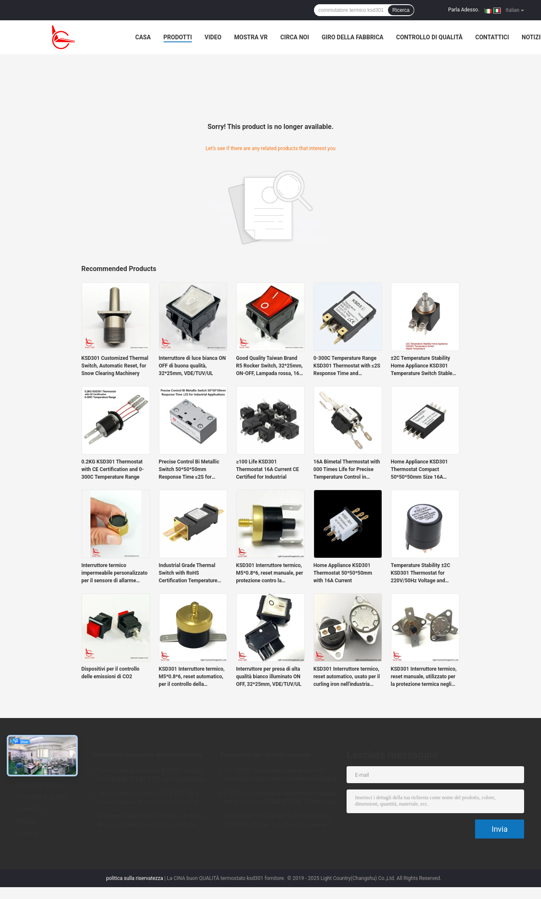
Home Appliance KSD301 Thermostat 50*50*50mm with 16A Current (343, 573)
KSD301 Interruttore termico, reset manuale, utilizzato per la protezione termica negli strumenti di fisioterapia (424, 677)
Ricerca (401, 10)
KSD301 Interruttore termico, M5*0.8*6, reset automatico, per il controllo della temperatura (192, 677)
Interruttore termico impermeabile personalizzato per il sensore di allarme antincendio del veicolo (115, 573)
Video (213, 37)
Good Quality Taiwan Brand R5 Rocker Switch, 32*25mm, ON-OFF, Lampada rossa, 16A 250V (269, 366)
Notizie (26, 821)
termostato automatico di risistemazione (147, 754)
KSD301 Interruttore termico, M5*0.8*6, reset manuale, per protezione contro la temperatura (269, 573)
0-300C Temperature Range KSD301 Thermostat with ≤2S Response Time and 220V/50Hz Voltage (347, 366)
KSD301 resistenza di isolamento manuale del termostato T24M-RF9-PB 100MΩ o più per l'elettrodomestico (280, 799)
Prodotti (178, 37)
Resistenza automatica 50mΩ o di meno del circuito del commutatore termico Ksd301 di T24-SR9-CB (150, 821)
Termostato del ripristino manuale (265, 754)
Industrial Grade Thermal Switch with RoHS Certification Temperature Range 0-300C (188, 573)
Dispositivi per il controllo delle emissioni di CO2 (110, 673)
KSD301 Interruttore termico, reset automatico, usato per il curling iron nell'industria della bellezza (347, 677)
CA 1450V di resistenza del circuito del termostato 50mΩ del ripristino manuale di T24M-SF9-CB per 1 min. (280, 776)
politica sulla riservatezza (134, 878)
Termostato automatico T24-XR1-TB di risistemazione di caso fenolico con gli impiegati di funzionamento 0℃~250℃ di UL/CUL (152, 799)
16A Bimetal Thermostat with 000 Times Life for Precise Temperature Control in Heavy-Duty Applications (347, 470)
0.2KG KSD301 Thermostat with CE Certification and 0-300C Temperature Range (113, 469)
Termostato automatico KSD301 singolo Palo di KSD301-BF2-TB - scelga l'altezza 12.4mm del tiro (151, 776)
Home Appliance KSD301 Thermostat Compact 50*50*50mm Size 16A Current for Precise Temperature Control (419, 470)
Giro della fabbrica (352, 37)
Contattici (492, 37)
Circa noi (294, 37)
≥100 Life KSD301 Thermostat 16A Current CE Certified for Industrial (267, 469)
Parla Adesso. (463, 10)
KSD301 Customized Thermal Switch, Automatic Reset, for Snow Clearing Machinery (115, 365)
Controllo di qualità (429, 37)
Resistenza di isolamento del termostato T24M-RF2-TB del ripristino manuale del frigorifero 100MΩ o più (277, 821)
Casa (143, 37)
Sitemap (28, 833)
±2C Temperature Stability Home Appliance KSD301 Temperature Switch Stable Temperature (422, 366)
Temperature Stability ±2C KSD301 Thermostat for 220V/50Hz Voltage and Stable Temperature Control (422, 573)
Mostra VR (251, 37)
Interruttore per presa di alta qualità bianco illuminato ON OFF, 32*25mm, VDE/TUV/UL (268, 676)
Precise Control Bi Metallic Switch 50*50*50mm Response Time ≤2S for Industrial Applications (189, 470)
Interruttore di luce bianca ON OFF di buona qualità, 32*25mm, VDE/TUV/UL (192, 365)
